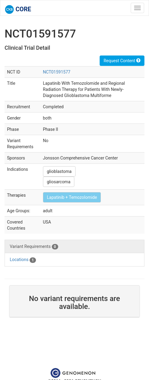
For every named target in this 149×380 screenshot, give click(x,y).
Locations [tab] (23, 260)
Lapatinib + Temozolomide (72, 197)
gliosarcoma (58, 181)
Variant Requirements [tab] (34, 246)
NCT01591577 (56, 72)
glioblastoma (59, 171)
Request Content (122, 60)
